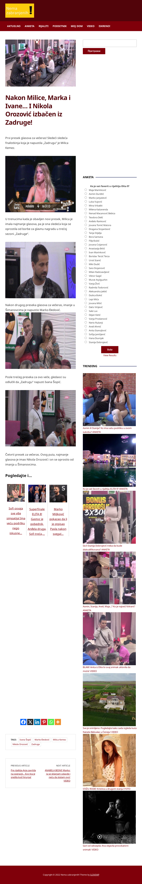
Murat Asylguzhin (98, 279)
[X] (30, 759)
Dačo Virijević (96, 307)
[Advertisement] (31, 153)
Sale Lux (93, 311)
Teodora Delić (96, 217)
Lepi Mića (94, 299)
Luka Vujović (95, 201)
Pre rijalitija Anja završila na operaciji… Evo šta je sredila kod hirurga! (23, 810)
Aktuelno (13, 26)
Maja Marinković (97, 190)
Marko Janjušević (98, 197)
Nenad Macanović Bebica (102, 213)
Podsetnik (60, 26)
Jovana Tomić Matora (100, 225)
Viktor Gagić (95, 275)
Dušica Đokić (95, 295)
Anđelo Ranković (97, 221)
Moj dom (77, 26)
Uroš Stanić (95, 260)
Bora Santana (96, 236)
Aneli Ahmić (95, 326)
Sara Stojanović (97, 268)
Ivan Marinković (97, 252)
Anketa (29, 26)
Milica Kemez (59, 776)
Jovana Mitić (95, 303)
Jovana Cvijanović (98, 244)
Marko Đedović (42, 776)
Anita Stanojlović (97, 330)
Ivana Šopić (25, 776)
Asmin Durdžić (96, 193)
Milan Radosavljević (99, 272)
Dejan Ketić (94, 314)
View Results (109, 355)
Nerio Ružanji (96, 322)
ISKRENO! (104, 26)
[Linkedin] (37, 759)
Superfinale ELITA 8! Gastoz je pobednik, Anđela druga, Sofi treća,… (37, 551)
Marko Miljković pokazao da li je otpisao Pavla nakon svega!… (58, 551)
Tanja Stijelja (95, 233)
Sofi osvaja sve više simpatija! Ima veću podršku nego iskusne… (16, 550)
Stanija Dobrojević (98, 342)
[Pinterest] (44, 759)
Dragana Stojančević (99, 229)
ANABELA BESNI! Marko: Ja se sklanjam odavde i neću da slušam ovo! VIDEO (57, 812)
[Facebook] (23, 759)
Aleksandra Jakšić (98, 291)
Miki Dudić (94, 264)
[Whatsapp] (51, 759)
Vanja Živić (94, 283)
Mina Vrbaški (96, 205)
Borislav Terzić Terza (99, 256)
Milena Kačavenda (98, 209)
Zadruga (35, 780)
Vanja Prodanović (98, 318)
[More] (58, 759)
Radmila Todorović (98, 287)
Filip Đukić (94, 240)
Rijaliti (43, 26)
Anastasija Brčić (97, 248)
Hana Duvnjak (96, 338)
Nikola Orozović (20, 780)
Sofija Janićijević (97, 334)
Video (90, 26)
